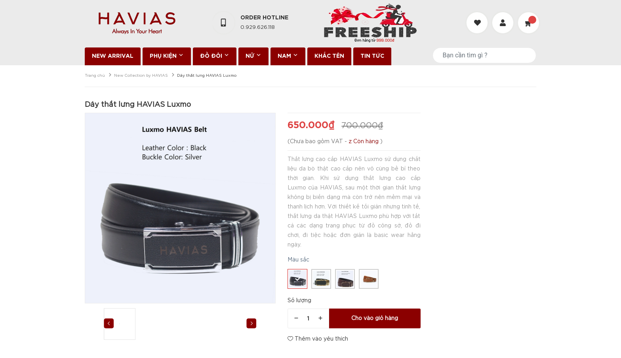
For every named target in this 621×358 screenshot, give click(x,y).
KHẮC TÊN (329, 56)
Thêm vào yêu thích (318, 338)
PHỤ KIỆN (167, 55)
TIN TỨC (372, 56)
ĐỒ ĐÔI (214, 55)
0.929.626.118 (257, 27)
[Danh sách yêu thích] (478, 16)
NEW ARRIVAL (112, 56)
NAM (288, 55)
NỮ (253, 55)
